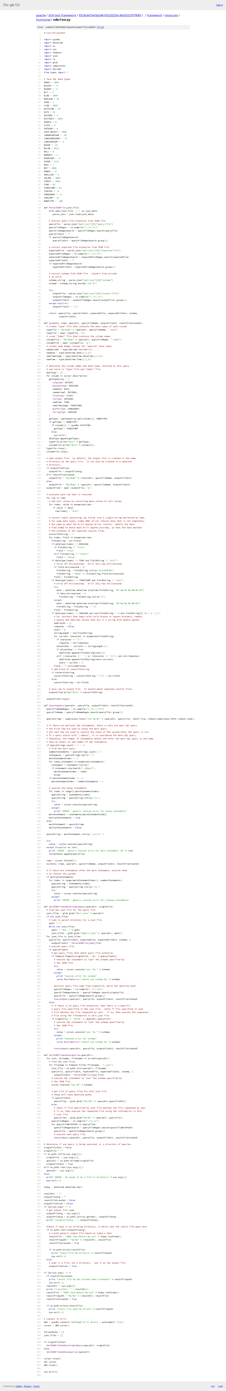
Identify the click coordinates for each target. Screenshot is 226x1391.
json (220, 1386)
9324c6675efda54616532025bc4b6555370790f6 (110, 15)
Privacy (27, 1386)
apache (41, 15)
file (100, 27)
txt (213, 1386)
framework (154, 15)
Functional (43, 19)
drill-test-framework (62, 15)
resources (171, 15)
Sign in (219, 4)
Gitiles (19, 1386)
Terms (36, 1386)
